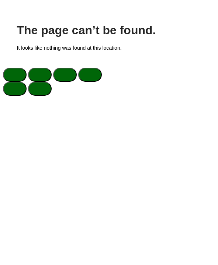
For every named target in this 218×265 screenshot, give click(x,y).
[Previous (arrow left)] (15, 89)
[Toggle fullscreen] (40, 75)
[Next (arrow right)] (40, 89)
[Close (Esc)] (90, 75)
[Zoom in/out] (15, 75)
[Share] (65, 75)
